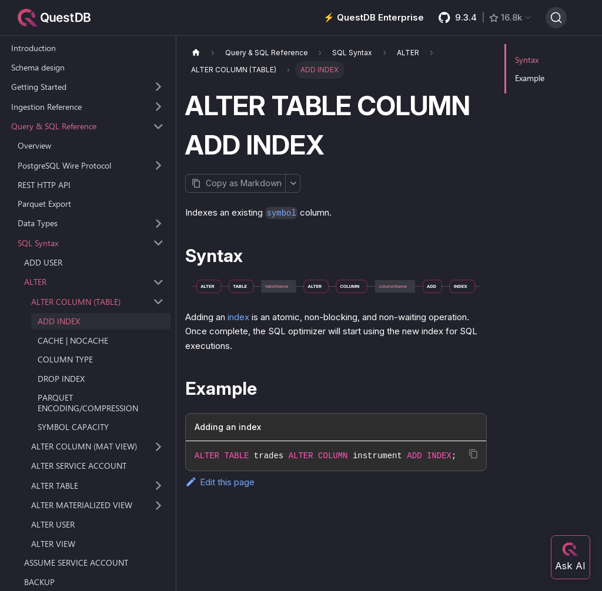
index (238, 317)
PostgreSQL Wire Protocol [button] (64, 165)
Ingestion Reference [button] (46, 106)
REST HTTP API (44, 184)
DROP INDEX (61, 378)
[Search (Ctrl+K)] (556, 17)
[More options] (292, 183)
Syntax (527, 59)
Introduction (33, 47)
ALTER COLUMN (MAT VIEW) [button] (84, 446)
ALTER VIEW (53, 543)
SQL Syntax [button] (38, 243)
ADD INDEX (59, 321)
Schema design (38, 67)
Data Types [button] (38, 223)
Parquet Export (44, 203)
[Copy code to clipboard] (473, 453)
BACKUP (39, 581)
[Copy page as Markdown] (235, 183)
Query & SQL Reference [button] (53, 126)
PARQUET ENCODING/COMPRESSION (88, 403)
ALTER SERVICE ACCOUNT (78, 465)
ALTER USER (53, 524)
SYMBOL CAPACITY (73, 426)
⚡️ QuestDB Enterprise (373, 17)
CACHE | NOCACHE (73, 340)
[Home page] (195, 52)
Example (529, 77)
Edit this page (220, 482)
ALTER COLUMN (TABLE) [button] (76, 301)
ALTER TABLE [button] (54, 485)
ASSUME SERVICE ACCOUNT (76, 562)
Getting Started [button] (38, 86)
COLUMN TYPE (65, 359)
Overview (34, 145)
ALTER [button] (35, 281)
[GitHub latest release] (484, 17)
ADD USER (43, 262)
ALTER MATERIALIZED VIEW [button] (81, 505)
